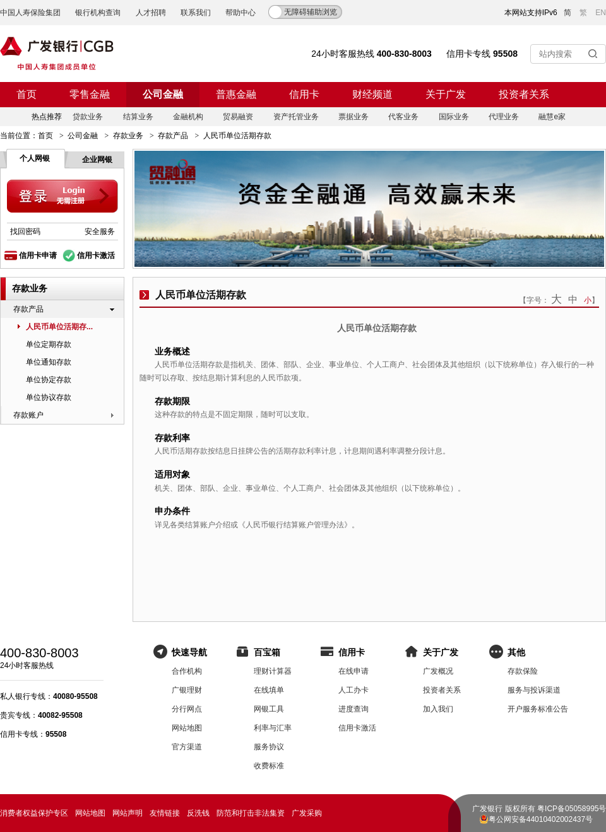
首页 (26, 94)
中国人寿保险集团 (30, 12)
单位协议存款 (48, 397)
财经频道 (372, 94)
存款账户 (28, 415)
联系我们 (196, 12)
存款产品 (173, 135)
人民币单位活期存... (59, 326)
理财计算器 (273, 671)
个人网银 (35, 158)
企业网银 (97, 159)
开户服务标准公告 (538, 709)
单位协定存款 (48, 379)
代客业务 (403, 116)
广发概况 (438, 671)
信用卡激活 (96, 255)
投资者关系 (524, 94)
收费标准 (269, 765)
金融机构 (188, 116)
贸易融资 (238, 116)
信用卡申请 (38, 255)
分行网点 (187, 709)
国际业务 (454, 116)
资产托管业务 (296, 116)
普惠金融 (236, 94)
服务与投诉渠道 (534, 690)
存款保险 (523, 671)
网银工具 (269, 709)
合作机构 (187, 671)
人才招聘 (151, 12)
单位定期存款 (48, 344)
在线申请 (353, 671)
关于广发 (445, 94)
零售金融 (89, 94)
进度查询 (353, 709)
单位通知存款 (48, 362)
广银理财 (187, 690)
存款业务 (128, 135)
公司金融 (163, 94)
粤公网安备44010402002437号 (541, 819)
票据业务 (353, 116)
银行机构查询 (98, 12)
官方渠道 (187, 746)
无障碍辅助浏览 (310, 12)
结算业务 (138, 116)
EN (600, 12)
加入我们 (438, 709)
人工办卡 (353, 690)
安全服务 (100, 231)
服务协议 (269, 746)
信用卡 (304, 94)
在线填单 (269, 690)
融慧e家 (552, 116)
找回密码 (25, 231)
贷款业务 (88, 116)
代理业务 (504, 116)
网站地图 (187, 728)
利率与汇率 (273, 728)
